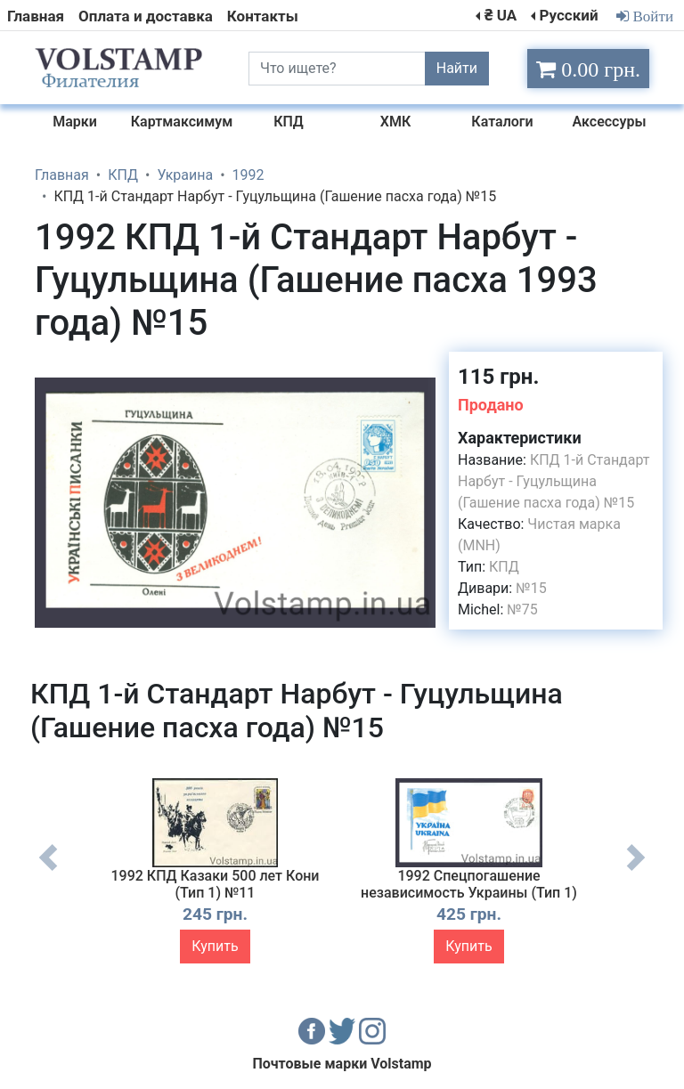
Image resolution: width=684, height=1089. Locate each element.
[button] (419, 368)
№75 (522, 609)
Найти (456, 68)
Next (636, 871)
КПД (504, 566)
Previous (48, 871)
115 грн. (498, 376)
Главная (35, 16)
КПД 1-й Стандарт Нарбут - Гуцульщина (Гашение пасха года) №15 (554, 481)
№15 (531, 588)
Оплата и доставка (145, 16)
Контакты (262, 16)
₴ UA (500, 15)
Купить (214, 946)
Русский (568, 15)
